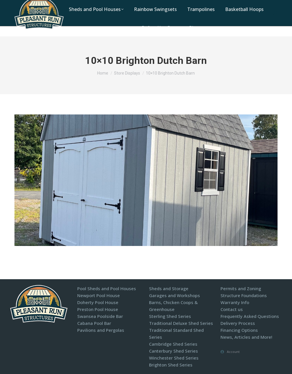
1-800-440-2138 (121, 5)
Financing (253, 5)
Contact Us (184, 5)
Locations (155, 5)
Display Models (219, 5)
